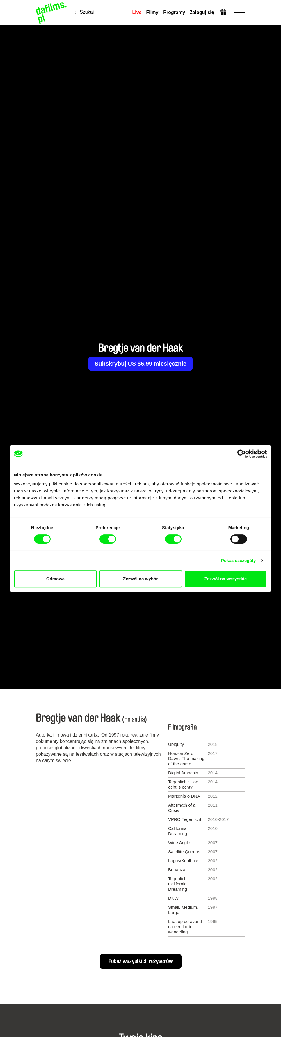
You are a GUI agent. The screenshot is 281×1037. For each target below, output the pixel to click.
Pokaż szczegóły (238, 560)
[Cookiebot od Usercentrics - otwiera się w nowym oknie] (241, 453)
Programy (174, 12)
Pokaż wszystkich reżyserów (141, 961)
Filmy (152, 12)
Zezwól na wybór (140, 578)
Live (137, 12)
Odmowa (55, 578)
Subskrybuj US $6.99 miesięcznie (140, 363)
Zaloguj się (201, 12)
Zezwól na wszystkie (225, 578)
